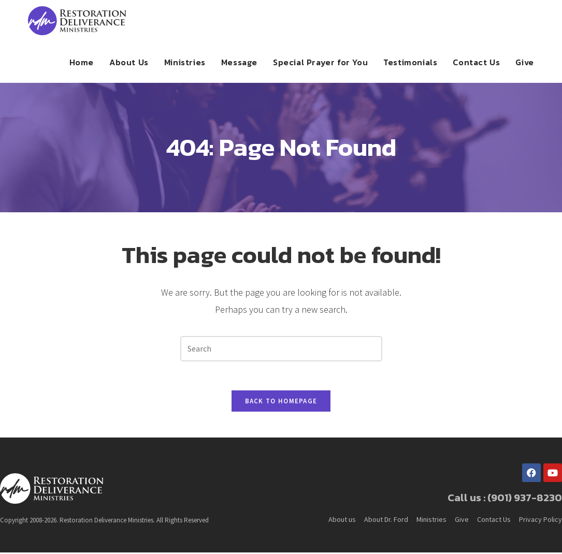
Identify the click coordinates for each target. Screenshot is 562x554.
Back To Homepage (281, 403)
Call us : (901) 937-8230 (505, 499)
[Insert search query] (281, 348)
